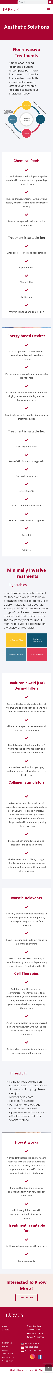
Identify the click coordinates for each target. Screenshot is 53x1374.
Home (4, 1326)
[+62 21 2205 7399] (36, 1350)
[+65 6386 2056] (36, 1347)
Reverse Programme (35, 1337)
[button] (48, 9)
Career (5, 1350)
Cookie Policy (7, 1361)
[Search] (50, 2)
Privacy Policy (8, 1357)
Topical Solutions (34, 1326)
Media (5, 1346)
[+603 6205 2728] (36, 1344)
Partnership (7, 1343)
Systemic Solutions (34, 1330)
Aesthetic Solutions (35, 1333)
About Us (6, 1330)
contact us (26, 1298)
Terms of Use (7, 1354)
